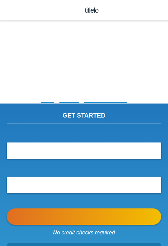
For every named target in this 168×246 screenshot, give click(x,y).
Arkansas (68, 99)
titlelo (90, 10)
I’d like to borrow (84, 133)
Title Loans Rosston (107, 99)
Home (45, 99)
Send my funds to (84, 168)
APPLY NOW (84, 217)
